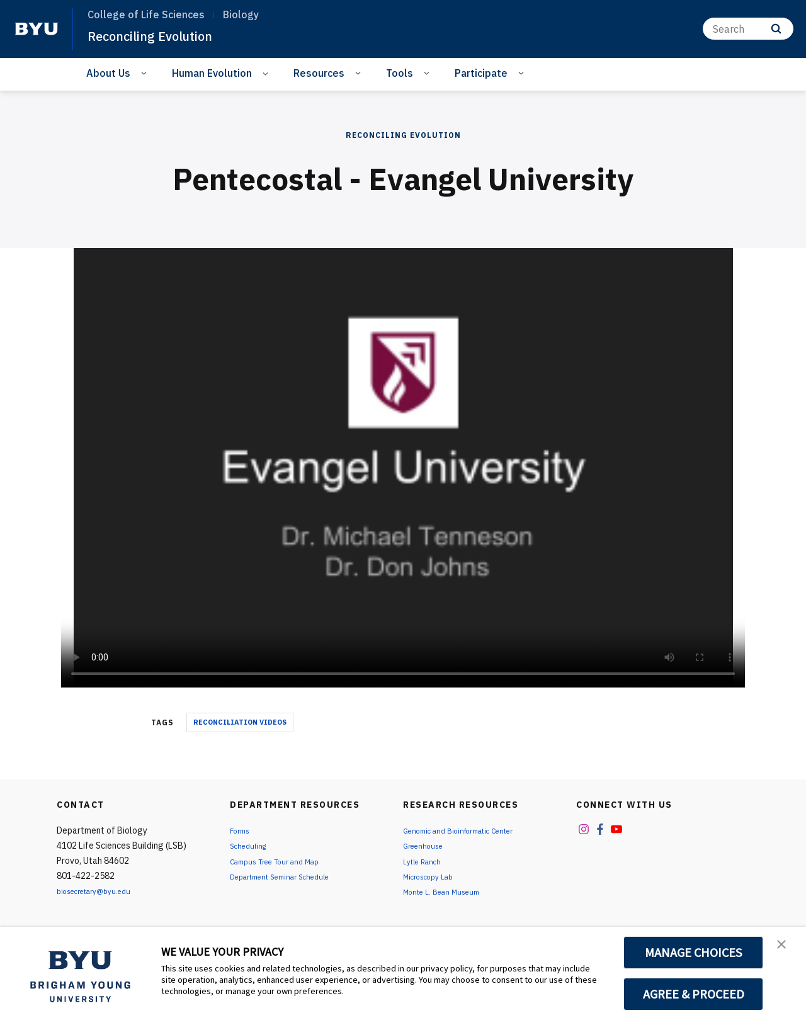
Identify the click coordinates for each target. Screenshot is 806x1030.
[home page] (36, 29)
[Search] (748, 29)
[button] (785, 949)
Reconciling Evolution (163, 35)
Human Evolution (212, 73)
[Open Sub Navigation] (145, 72)
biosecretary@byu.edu (101, 891)
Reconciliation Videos (240, 722)
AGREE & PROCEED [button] (693, 994)
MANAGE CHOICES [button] (694, 952)
